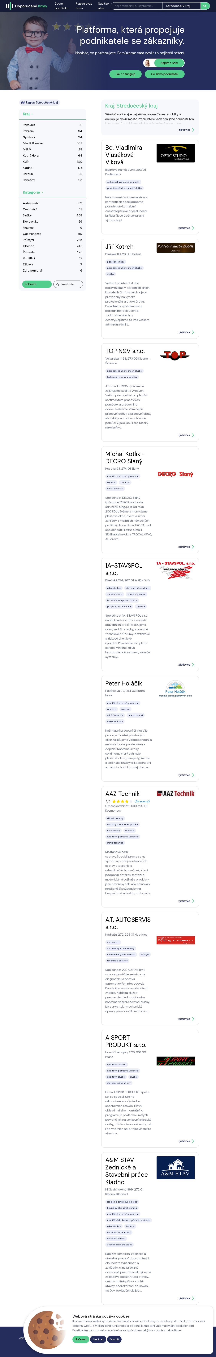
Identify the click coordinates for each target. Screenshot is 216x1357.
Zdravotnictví (32, 270)
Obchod (28, 246)
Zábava (28, 264)
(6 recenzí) (142, 801)
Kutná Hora (31, 155)
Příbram (28, 131)
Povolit (114, 1339)
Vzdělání (29, 258)
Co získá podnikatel (164, 74)
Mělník (27, 149)
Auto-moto (31, 203)
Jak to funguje (125, 74)
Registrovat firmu (84, 6)
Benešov (29, 180)
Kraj (26, 114)
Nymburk (29, 137)
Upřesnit (81, 1339)
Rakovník (29, 125)
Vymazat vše (65, 284)
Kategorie (31, 192)
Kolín (26, 162)
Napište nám (103, 6)
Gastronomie (32, 234)
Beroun (28, 174)
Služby (27, 215)
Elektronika (30, 222)
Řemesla (29, 252)
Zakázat (98, 1339)
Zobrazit (31, 284)
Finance (28, 228)
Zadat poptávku (61, 6)
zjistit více (184, 129)
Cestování (30, 209)
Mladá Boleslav (33, 143)
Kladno (27, 168)
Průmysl (28, 240)
